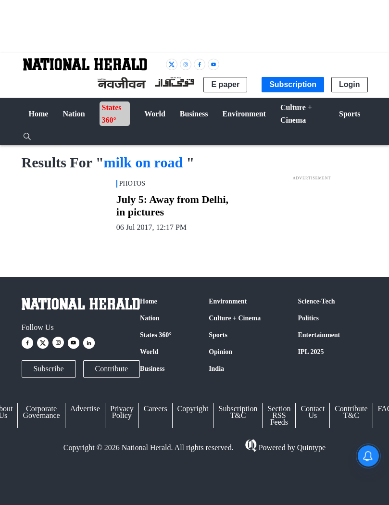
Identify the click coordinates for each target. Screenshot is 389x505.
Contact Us (313, 411)
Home (148, 301)
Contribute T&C (351, 411)
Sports (218, 335)
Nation (149, 318)
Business (152, 368)
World (149, 351)
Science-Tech (316, 301)
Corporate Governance (41, 411)
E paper (225, 84)
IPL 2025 (311, 351)
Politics (308, 318)
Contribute (111, 369)
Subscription (292, 84)
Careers (155, 408)
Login (349, 84)
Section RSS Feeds (278, 415)
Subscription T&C (238, 411)
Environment (228, 301)
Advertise (85, 408)
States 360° (156, 335)
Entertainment (319, 335)
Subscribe (49, 369)
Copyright (193, 408)
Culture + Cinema (235, 318)
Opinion (220, 351)
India (216, 368)
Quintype (310, 447)
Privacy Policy (122, 411)
